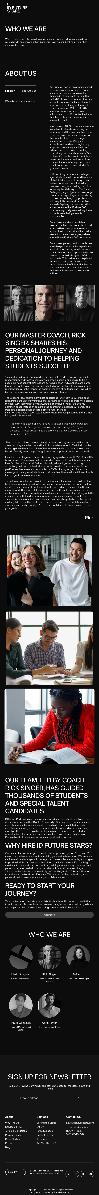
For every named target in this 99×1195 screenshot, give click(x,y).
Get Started (49, 915)
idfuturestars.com (26, 101)
